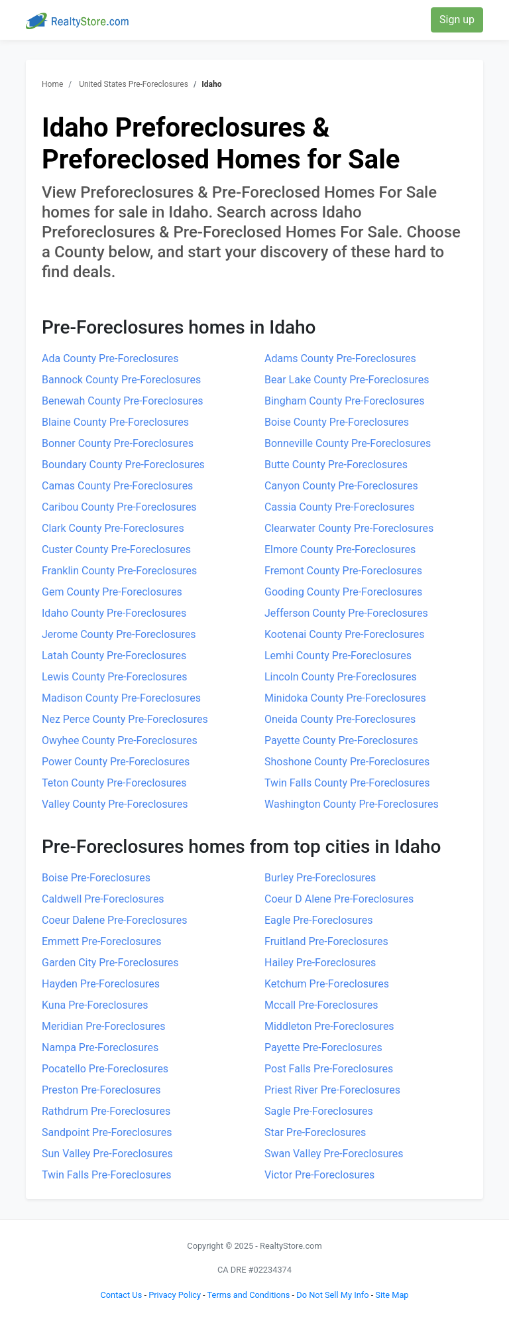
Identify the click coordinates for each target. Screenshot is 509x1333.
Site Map (391, 1295)
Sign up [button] (457, 19)
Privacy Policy (174, 1295)
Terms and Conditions (248, 1295)
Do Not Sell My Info (332, 1295)
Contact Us (121, 1295)
